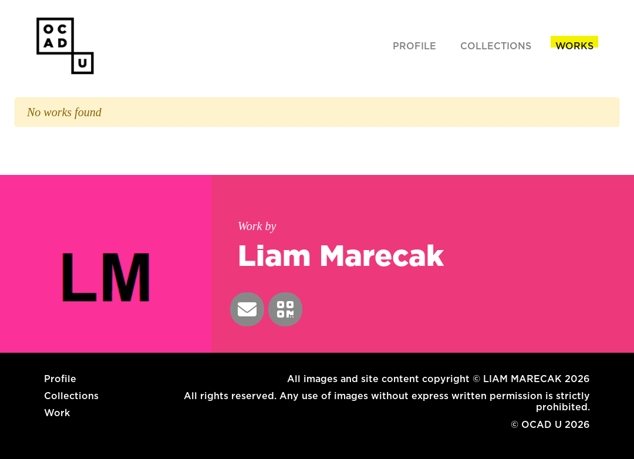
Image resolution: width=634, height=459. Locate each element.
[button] (247, 309)
